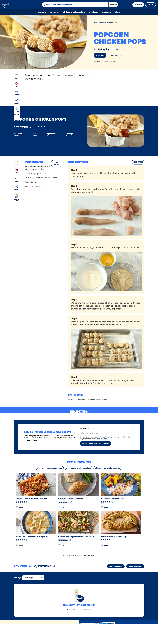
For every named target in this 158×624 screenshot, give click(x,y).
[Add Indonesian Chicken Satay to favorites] (102, 507)
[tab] (22, 566)
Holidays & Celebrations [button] (73, 12)
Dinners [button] (42, 12)
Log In (150, 4)
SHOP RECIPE (56, 163)
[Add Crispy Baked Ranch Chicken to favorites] (59, 507)
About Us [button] (106, 12)
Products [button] (93, 12)
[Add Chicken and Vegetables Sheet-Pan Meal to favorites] (59, 545)
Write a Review (115, 566)
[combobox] (75, 4)
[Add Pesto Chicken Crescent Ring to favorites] (102, 545)
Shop (117, 12)
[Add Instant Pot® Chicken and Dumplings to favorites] (17, 545)
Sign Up (138, 4)
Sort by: (17, 578)
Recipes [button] (54, 12)
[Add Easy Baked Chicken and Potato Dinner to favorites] (17, 507)
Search (113, 4)
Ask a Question (135, 566)
